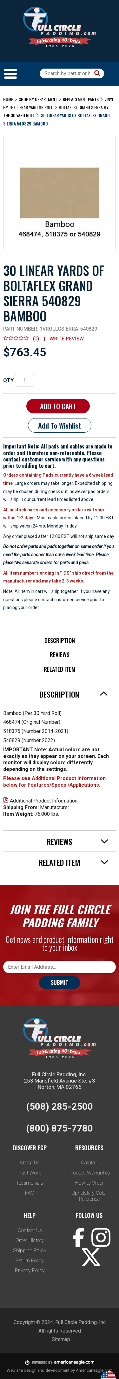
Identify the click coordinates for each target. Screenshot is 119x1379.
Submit (59, 982)
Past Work (29, 1173)
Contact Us (30, 1230)
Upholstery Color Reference (89, 1196)
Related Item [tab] (74, 862)
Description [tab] (74, 694)
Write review (67, 339)
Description (59, 640)
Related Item (59, 669)
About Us (30, 1163)
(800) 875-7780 (59, 1128)
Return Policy (30, 1261)
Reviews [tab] (78, 841)
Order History (30, 1240)
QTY (8, 380)
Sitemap (61, 1339)
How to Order (89, 1183)
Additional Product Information (40, 801)
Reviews (59, 654)
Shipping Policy (29, 1251)
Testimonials (29, 1183)
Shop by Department (38, 99)
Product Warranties (89, 1173)
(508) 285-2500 (59, 1106)
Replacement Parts (81, 99)
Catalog (89, 1163)
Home (8, 99)
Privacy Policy (30, 1270)
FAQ (29, 1193)
